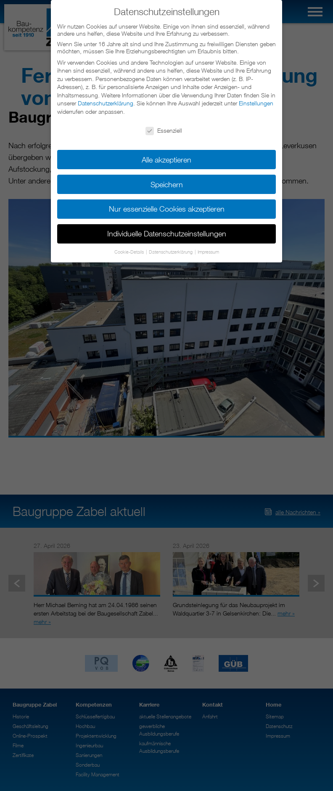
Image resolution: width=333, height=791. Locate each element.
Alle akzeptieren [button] (166, 158)
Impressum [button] (208, 251)
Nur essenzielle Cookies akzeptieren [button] (167, 207)
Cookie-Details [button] (129, 251)
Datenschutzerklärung (105, 101)
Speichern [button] (167, 182)
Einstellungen (256, 101)
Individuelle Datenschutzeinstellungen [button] (166, 232)
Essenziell (163, 128)
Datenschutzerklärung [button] (171, 251)
